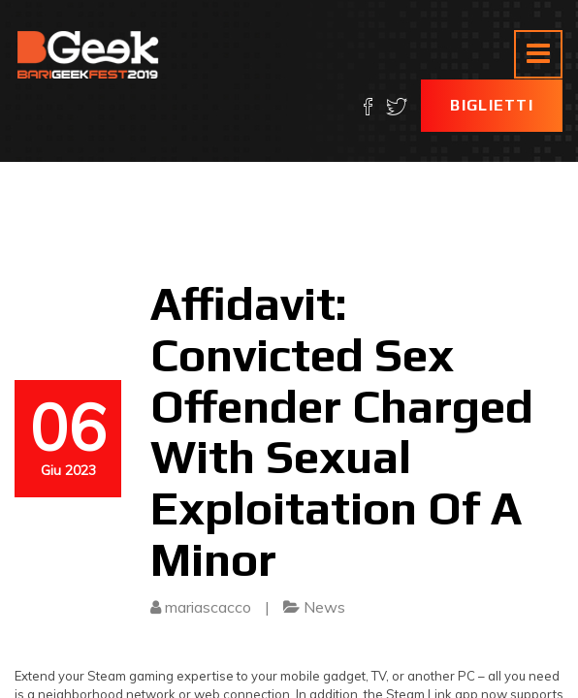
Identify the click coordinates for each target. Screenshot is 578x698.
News (324, 607)
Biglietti (491, 105)
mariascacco (208, 607)
